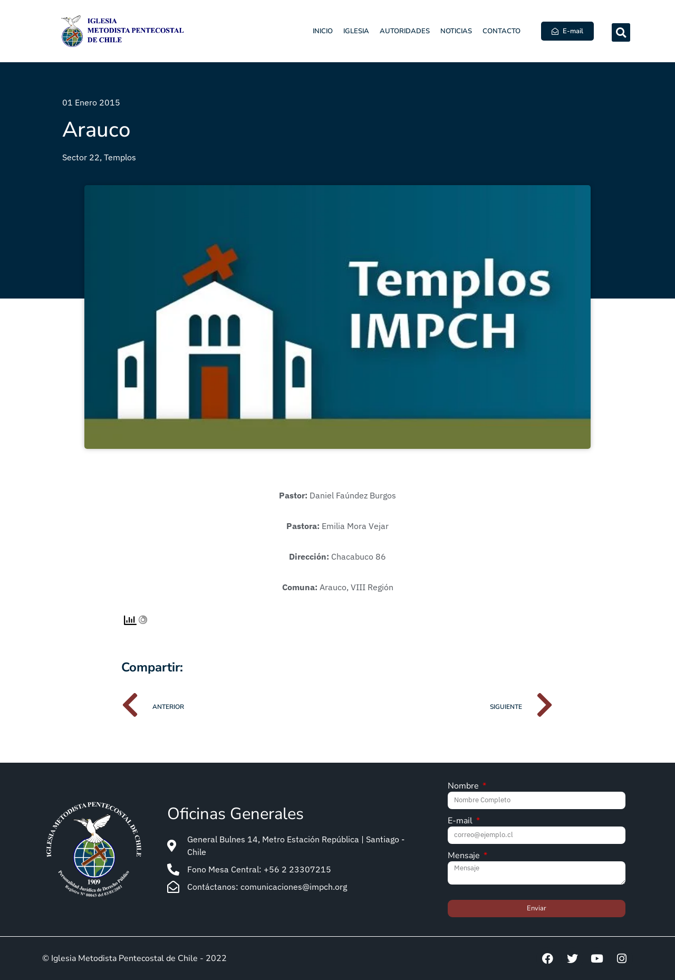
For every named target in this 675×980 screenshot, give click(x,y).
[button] (621, 32)
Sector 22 (81, 157)
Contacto (501, 31)
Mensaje (465, 856)
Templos (120, 157)
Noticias (456, 31)
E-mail (461, 821)
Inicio (323, 31)
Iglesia (356, 31)
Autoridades (405, 31)
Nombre (464, 787)
